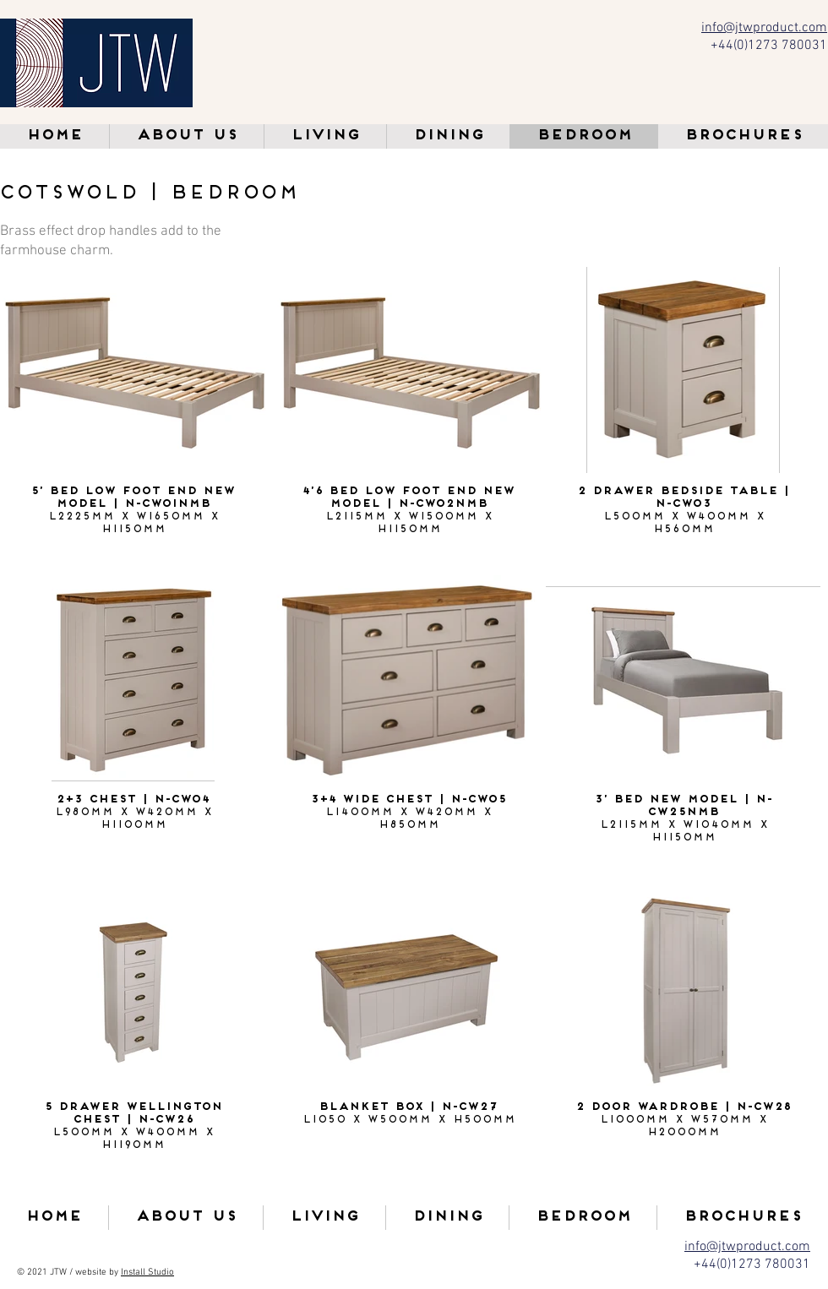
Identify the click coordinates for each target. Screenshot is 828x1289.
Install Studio (147, 1272)
